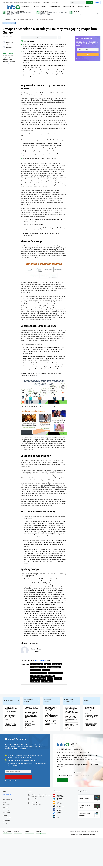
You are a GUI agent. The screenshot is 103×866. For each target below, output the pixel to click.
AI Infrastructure (54, 7)
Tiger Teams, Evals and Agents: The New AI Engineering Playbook (51, 729)
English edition (48, 2)
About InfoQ (8, 834)
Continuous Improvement (39, 690)
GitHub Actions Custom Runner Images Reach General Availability (90, 745)
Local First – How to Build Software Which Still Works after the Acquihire (51, 744)
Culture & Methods (69, 7)
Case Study (58, 695)
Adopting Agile (37, 687)
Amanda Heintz (12, 44)
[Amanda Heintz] (6, 44)
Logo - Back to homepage (11, 6)
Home (6, 816)
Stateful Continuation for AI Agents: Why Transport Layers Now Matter (13, 738)
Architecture (36, 698)
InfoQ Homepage (9, 21)
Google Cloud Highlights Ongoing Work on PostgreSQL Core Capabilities (69, 748)
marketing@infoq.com (42, 860)
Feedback (46, 687)
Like (26, 39)
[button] (85, 56)
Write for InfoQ (9, 829)
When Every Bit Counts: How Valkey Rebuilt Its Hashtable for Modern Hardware (13, 746)
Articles (16, 21)
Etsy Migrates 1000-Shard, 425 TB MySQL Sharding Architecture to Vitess (70, 740)
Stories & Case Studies (48, 693)
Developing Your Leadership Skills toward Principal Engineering (49, 736)
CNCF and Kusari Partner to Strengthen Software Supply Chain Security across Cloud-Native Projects (90, 737)
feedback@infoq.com (10, 861)
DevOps (80, 7)
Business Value (58, 681)
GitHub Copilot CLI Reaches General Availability (88, 729)
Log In (6, 821)
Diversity (7, 847)
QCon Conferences (9, 824)
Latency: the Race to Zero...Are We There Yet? (31, 729)
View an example (20, 772)
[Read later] (31, 39)
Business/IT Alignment (55, 684)
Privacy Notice (72, 861)
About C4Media (9, 837)
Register (87, 2)
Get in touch (8, 65)
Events (87, 7)
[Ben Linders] (6, 49)
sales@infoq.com (19, 860)
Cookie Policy (90, 861)
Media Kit (7, 840)
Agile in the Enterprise (56, 690)
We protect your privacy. (80, 60)
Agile (50, 695)
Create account (9, 819)
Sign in (95, 2)
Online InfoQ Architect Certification (38, 820)
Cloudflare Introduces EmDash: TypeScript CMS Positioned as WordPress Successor (13, 730)
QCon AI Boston (36, 825)
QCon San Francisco (37, 829)
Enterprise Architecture (39, 695)
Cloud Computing (48, 698)
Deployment (36, 693)
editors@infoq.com (30, 860)
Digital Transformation (39, 684)
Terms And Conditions (81, 861)
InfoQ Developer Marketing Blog (9, 844)
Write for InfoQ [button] (57, 2)
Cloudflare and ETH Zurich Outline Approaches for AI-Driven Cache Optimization (31, 746)
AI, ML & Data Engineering (68, 721)
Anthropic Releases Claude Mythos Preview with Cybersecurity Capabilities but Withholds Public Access (70, 731)
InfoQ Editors (8, 832)
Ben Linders (11, 49)
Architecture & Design (39, 7)
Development (25, 7)
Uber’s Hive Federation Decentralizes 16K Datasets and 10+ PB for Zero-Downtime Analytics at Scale (32, 737)
